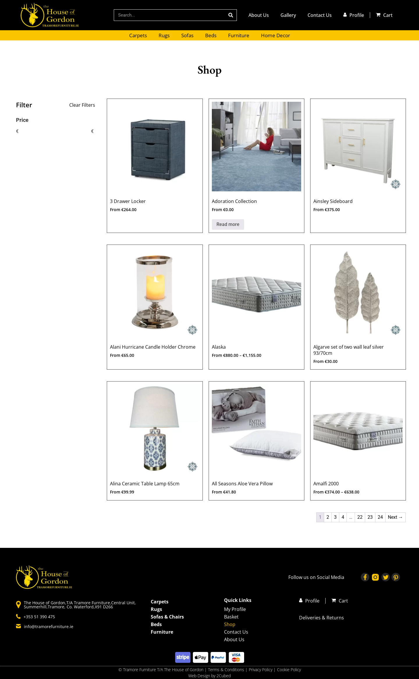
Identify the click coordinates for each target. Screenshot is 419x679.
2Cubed (223, 675)
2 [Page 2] (327, 517)
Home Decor (275, 35)
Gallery (288, 15)
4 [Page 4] (343, 517)
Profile (356, 15)
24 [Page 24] (380, 517)
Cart (388, 15)
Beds (210, 35)
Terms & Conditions (226, 669)
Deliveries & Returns (321, 617)
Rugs (164, 35)
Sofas (187, 35)
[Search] (231, 15)
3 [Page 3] (335, 517)
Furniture (238, 35)
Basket (231, 617)
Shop (229, 624)
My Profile (235, 609)
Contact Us (320, 15)
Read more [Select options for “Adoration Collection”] (227, 224)
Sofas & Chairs (167, 617)
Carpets (138, 35)
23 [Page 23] (370, 517)
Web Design (199, 675)
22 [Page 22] (360, 517)
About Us (258, 15)
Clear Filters (82, 105)
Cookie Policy (289, 669)
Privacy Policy (261, 669)
